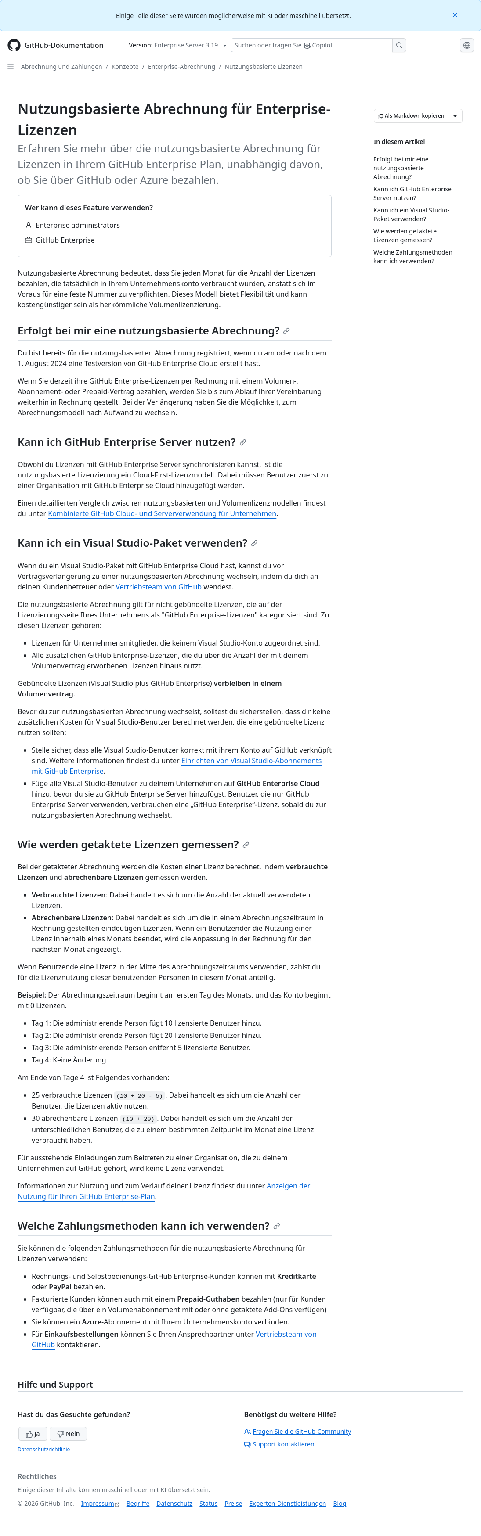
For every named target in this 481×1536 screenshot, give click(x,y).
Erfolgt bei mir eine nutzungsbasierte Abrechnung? (154, 330)
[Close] (456, 14)
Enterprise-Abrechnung (181, 66)
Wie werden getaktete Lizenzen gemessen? (134, 844)
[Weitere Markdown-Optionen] (455, 116)
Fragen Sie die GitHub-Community (297, 1431)
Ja (33, 1433)
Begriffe (138, 1503)
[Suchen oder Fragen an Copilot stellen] (318, 45)
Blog (340, 1503)
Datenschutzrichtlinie (44, 1449)
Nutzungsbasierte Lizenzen (263, 66)
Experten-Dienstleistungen (287, 1503)
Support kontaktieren (279, 1444)
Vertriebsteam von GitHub (159, 587)
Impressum (97, 1503)
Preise (233, 1503)
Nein (68, 1433)
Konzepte (125, 66)
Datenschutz (174, 1503)
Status (208, 1503)
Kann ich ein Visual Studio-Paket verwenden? (138, 542)
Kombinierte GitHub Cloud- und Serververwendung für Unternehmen (162, 513)
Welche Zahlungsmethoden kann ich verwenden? (149, 1225)
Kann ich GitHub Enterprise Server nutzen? (132, 441)
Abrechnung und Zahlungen (61, 66)
